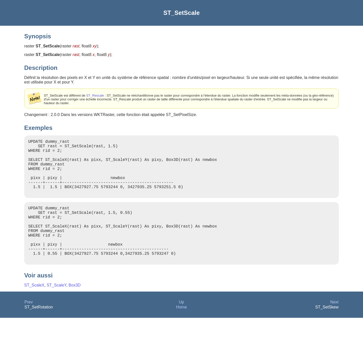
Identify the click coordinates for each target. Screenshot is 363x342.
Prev (28, 326)
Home (181, 331)
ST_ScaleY (56, 309)
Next (334, 326)
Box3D (75, 309)
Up (181, 326)
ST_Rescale (95, 95)
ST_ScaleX (34, 309)
